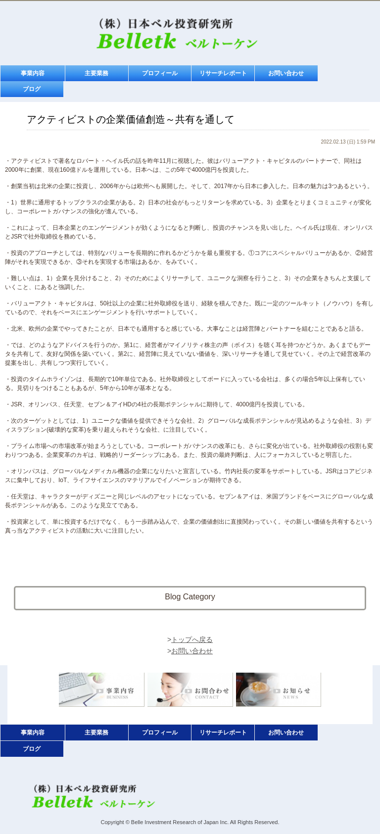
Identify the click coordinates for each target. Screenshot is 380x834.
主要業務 (96, 73)
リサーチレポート (223, 73)
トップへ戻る (192, 639)
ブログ (32, 89)
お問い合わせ (286, 73)
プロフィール (160, 73)
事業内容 (33, 73)
